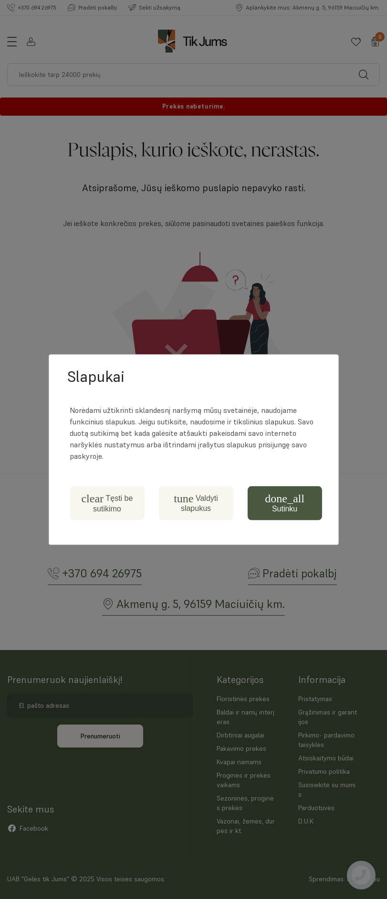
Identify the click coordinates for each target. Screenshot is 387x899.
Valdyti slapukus (196, 503)
